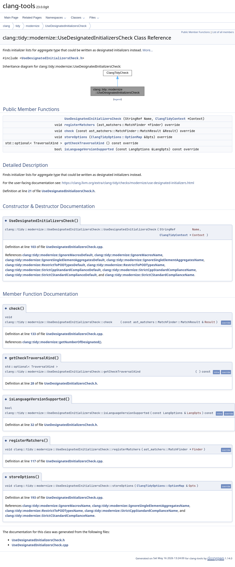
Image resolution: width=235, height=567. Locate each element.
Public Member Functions (195, 32)
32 (32, 425)
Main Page (11, 17)
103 (33, 247)
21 (30, 191)
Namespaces (56, 17)
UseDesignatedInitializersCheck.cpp (74, 247)
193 (33, 497)
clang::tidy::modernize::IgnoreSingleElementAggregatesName (155, 260)
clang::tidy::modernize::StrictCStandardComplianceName (149, 275)
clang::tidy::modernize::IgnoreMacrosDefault (57, 255)
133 (33, 334)
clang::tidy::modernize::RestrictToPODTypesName (125, 265)
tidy (18, 26)
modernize (32, 26)
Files (94, 17)
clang (6, 26)
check (69, 131)
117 (33, 461)
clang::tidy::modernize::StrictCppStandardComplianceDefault (53, 270)
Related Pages (31, 17)
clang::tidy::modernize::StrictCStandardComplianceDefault (51, 275)
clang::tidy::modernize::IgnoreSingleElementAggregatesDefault (55, 260)
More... (148, 50)
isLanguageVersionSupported (88, 149)
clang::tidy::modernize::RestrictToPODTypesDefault (45, 265)
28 (32, 383)
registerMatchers (79, 125)
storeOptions (75, 137)
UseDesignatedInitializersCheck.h (52, 58)
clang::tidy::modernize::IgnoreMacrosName (128, 255)
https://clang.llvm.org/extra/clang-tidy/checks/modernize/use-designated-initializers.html (128, 183)
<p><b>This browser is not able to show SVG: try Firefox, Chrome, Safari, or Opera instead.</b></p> (117, 83)
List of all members (223, 32)
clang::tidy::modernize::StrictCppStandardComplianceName (149, 270)
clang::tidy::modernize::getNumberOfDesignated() (61, 342)
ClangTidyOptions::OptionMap (116, 137)
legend (117, 99)
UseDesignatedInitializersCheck (66, 26)
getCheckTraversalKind (84, 143)
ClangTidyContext (170, 119)
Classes (78, 17)
